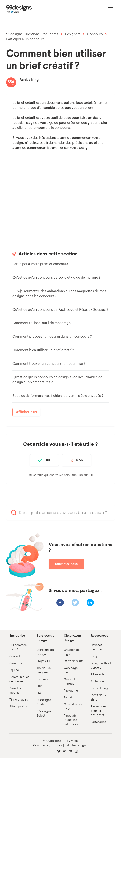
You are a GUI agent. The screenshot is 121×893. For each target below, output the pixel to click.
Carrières (15, 663)
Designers (73, 34)
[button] (110, 9)
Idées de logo (100, 688)
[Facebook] (60, 602)
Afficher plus (26, 412)
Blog (94, 656)
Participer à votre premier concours (40, 264)
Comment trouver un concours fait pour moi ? (48, 363)
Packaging (71, 690)
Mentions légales (78, 745)
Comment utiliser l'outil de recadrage (41, 323)
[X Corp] (75, 602)
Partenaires (98, 722)
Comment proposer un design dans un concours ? (52, 336)
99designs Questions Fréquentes (32, 34)
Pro (39, 693)
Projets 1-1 (43, 661)
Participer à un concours (25, 39)
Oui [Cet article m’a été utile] (47, 460)
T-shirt (68, 697)
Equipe (14, 670)
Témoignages (18, 699)
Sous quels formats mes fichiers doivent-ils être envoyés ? (57, 395)
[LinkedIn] (90, 602)
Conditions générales (47, 745)
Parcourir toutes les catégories (71, 720)
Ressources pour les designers (99, 711)
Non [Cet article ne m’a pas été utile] (79, 460)
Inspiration (44, 679)
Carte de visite (74, 661)
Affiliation (97, 681)
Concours (95, 34)
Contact (14, 656)
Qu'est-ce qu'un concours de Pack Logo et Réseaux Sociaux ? (60, 309)
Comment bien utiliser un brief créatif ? (43, 350)
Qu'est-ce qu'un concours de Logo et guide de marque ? (56, 277)
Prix (39, 686)
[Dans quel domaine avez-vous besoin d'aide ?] (60, 512)
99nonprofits (18, 706)
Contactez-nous (66, 563)
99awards (97, 674)
